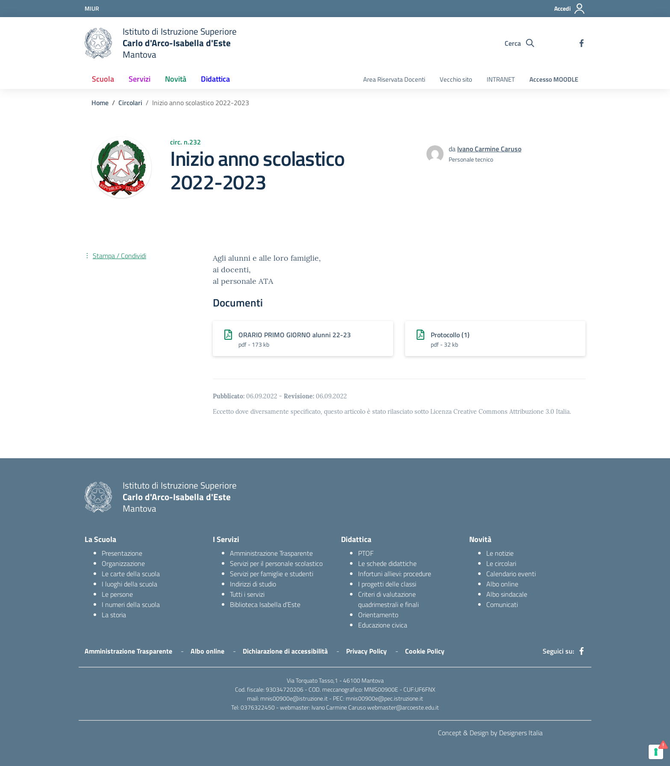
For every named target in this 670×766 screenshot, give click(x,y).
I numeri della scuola (131, 604)
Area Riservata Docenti (394, 79)
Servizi (139, 79)
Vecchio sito (456, 79)
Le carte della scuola (131, 574)
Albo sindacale (506, 594)
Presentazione (122, 553)
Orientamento (378, 615)
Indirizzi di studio (253, 584)
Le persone (117, 594)
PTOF (365, 553)
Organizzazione (123, 563)
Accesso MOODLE (553, 79)
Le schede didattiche (387, 563)
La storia (114, 615)
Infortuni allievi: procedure (394, 574)
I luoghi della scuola (129, 584)
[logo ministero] (98, 43)
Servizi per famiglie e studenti (271, 574)
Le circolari (501, 563)
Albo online (502, 584)
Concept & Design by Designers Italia (490, 733)
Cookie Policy (424, 651)
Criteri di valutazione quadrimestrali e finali (388, 599)
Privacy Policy (366, 651)
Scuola (103, 79)
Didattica (215, 79)
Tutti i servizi (247, 594)
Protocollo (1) (450, 335)
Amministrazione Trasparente (271, 553)
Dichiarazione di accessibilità (285, 651)
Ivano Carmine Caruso (489, 149)
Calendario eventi (511, 574)
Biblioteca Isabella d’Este (265, 604)
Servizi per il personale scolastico (276, 563)
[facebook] (581, 43)
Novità (175, 79)
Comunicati (502, 604)
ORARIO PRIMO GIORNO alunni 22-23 (294, 335)
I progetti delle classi (387, 584)
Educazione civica (382, 625)
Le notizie (500, 553)
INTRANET (501, 79)
